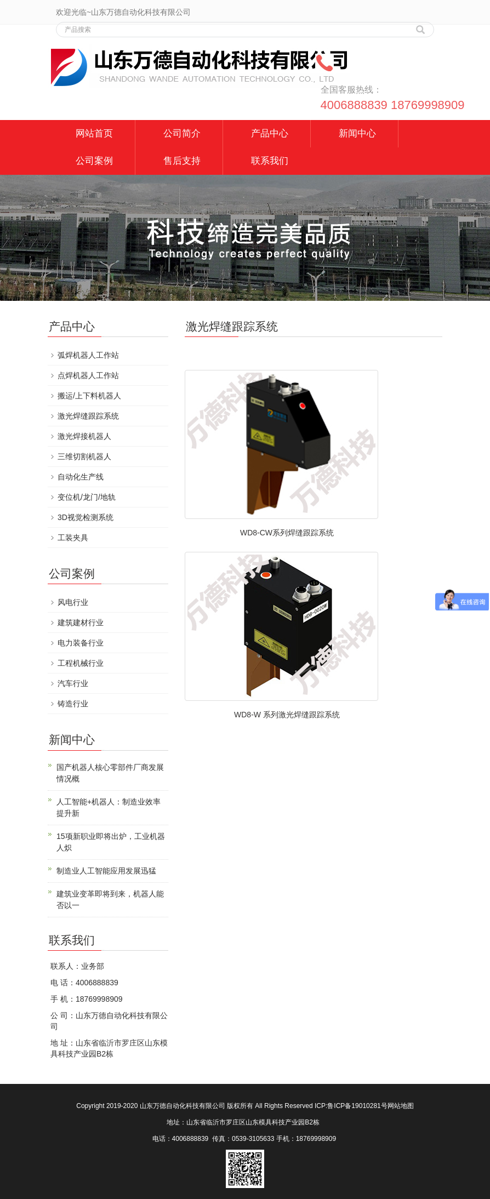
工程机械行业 (81, 663)
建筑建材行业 (81, 622)
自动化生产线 (81, 476)
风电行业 (73, 602)
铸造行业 (73, 703)
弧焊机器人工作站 (88, 355)
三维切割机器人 (84, 456)
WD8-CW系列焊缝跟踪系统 (287, 532)
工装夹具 (73, 537)
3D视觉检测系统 (85, 517)
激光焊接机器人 (84, 436)
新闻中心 (357, 133)
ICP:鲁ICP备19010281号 (351, 1106)
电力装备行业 (81, 642)
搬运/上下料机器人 (89, 395)
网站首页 (94, 133)
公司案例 (94, 161)
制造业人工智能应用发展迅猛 (106, 870)
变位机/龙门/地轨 (87, 497)
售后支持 (182, 161)
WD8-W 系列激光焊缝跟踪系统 (287, 714)
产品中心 (269, 133)
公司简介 (182, 133)
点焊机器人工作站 (88, 375)
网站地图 (401, 1106)
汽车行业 (73, 683)
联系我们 (269, 161)
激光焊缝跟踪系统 (88, 416)
